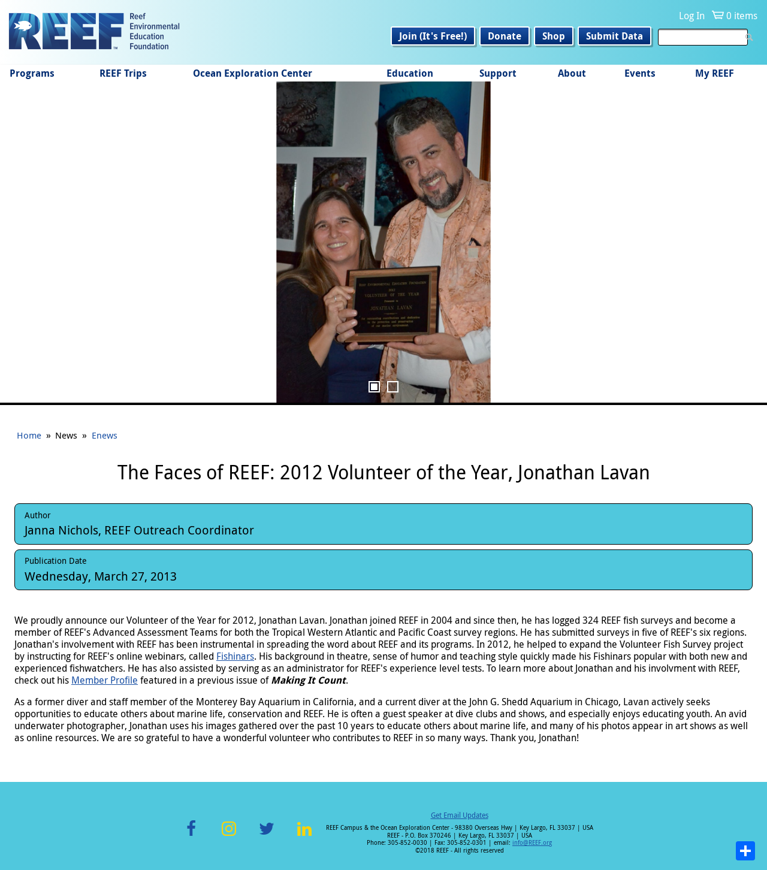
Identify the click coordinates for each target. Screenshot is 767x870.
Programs (32, 73)
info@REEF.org (532, 843)
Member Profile (104, 680)
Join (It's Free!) (433, 36)
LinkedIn (304, 835)
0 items (741, 15)
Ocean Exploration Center (252, 73)
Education (409, 73)
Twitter (266, 835)
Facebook (191, 835)
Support (498, 73)
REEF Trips (123, 73)
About (572, 73)
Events (640, 73)
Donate (504, 36)
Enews (104, 435)
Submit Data (614, 36)
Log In (692, 15)
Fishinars (235, 656)
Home (29, 435)
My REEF (714, 73)
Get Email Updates (459, 815)
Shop (553, 36)
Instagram (229, 835)
